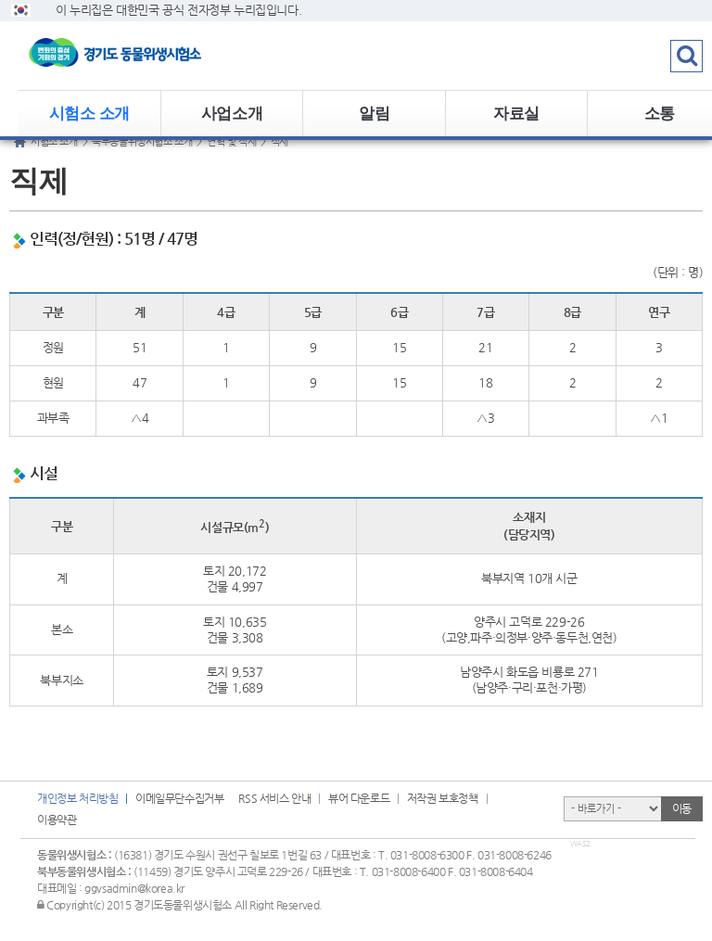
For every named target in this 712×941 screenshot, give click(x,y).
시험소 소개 (89, 113)
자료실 (516, 113)
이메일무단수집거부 (179, 798)
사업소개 (231, 113)
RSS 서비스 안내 (274, 798)
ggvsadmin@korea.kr (134, 888)
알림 (374, 113)
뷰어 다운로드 (358, 798)
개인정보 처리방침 (77, 798)
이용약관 (56, 819)
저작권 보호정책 (442, 798)
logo (134, 55)
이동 (682, 808)
